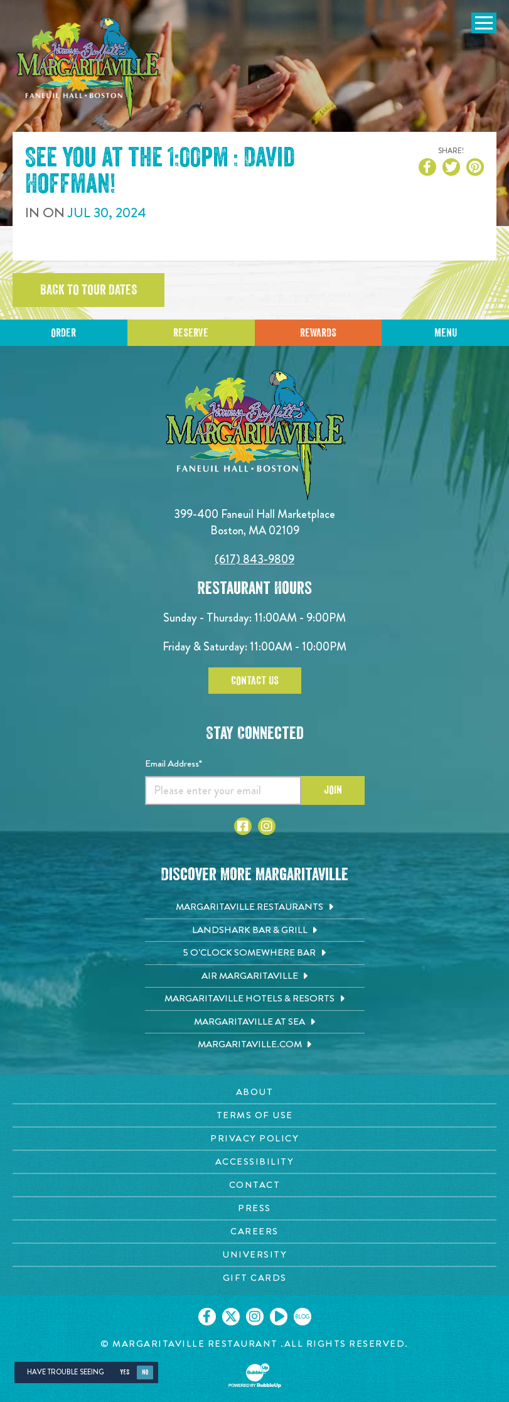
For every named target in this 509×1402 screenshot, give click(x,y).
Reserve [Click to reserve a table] (190, 332)
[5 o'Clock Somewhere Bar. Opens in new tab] (255, 953)
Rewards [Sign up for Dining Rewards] (318, 332)
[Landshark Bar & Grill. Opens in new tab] (255, 930)
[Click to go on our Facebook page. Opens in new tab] (207, 1316)
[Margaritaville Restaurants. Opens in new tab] (255, 907)
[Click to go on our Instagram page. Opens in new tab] (255, 1316)
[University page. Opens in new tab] (254, 1255)
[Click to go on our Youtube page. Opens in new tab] (278, 1316)
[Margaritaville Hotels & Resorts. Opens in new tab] (255, 999)
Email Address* (173, 763)
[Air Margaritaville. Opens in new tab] (255, 976)
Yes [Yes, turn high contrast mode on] (124, 1372)
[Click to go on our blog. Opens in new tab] (302, 1316)
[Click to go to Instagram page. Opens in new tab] (267, 826)
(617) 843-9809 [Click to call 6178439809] (254, 559)
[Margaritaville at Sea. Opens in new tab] (255, 1022)
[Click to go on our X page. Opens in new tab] (231, 1316)
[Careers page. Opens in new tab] (254, 1232)
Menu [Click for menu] (445, 332)
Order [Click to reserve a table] (63, 332)
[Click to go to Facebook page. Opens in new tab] (243, 826)
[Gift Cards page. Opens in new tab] (254, 1278)
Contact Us (255, 680)
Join (333, 789)
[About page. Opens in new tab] (254, 1092)
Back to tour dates (88, 290)
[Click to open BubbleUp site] (254, 1375)
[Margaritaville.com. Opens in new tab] (255, 1044)
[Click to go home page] (88, 69)
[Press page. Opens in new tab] (254, 1208)
